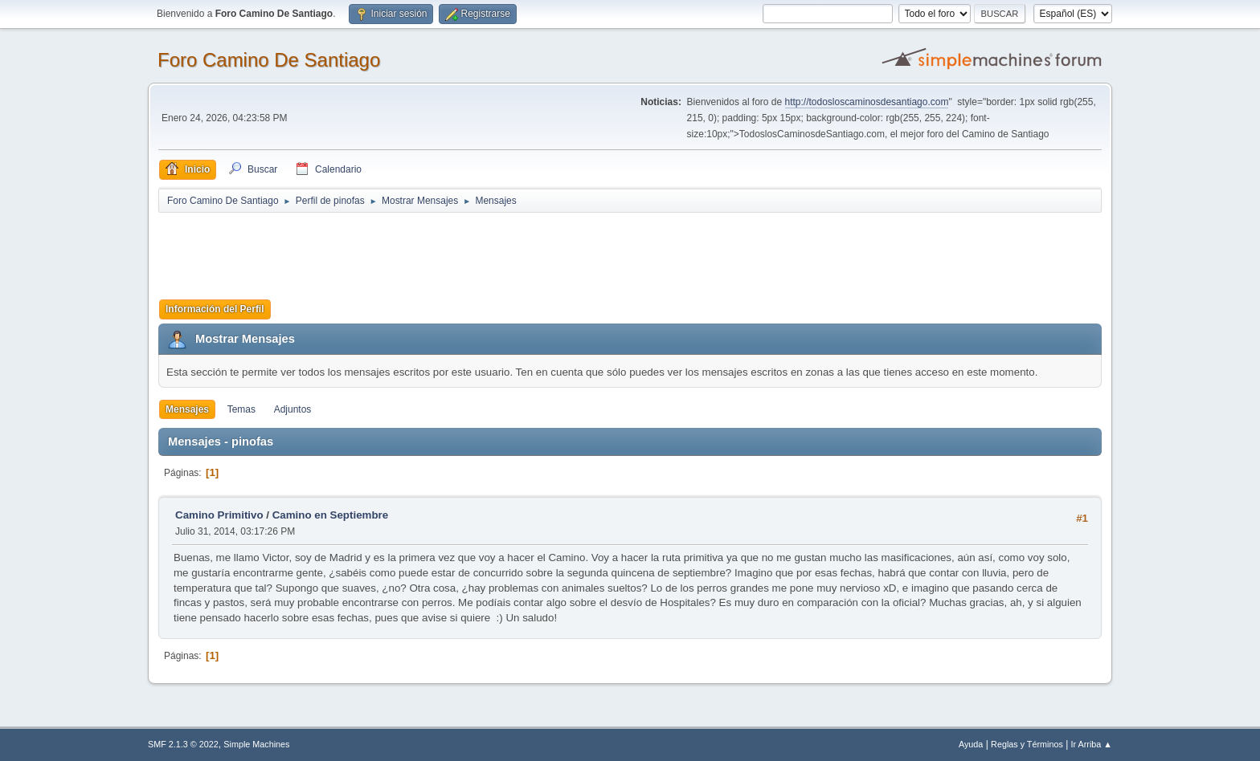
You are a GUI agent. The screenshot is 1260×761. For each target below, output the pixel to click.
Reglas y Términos (1027, 744)
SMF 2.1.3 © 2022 (183, 744)
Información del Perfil (215, 309)
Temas (241, 409)
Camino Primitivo (219, 515)
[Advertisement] (441, 250)
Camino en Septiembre (330, 515)
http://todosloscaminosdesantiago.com (867, 102)
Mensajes (187, 409)
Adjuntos (293, 409)
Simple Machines (256, 744)
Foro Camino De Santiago (269, 60)
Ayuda (971, 744)
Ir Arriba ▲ (1091, 744)
